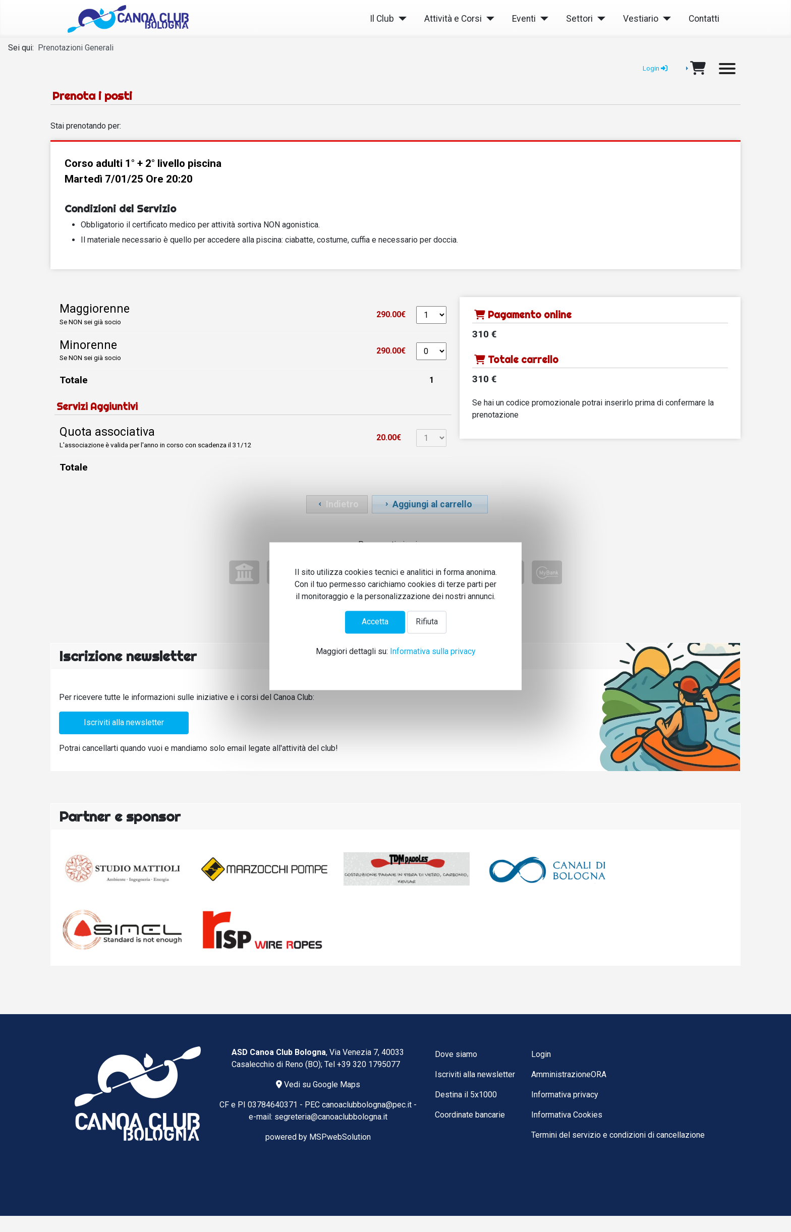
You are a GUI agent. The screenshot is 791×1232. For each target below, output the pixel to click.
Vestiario (640, 19)
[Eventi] (542, 19)
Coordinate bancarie (470, 1115)
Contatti (704, 19)
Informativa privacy (564, 1094)
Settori (579, 19)
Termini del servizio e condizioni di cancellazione (618, 1135)
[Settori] (599, 19)
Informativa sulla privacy (433, 651)
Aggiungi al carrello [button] (427, 504)
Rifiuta (427, 622)
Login (541, 1054)
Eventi (524, 19)
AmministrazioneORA (568, 1074)
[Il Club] (400, 19)
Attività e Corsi (453, 19)
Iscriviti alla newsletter (124, 722)
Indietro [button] (337, 504)
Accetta (375, 622)
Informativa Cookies (566, 1115)
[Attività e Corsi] (488, 19)
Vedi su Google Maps (318, 1084)
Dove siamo (456, 1054)
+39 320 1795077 (368, 1064)
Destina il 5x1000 (466, 1094)
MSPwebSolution (340, 1137)
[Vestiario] (664, 19)
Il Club (382, 19)
